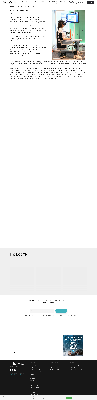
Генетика (32, 367)
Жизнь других (54, 367)
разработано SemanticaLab (15, 375)
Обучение (33, 378)
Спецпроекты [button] (52, 1)
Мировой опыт (34, 383)
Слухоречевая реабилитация (38, 372)
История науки (34, 394)
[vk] (72, 2)
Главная (34, 1)
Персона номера (75, 365)
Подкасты (57, 3)
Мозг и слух (33, 365)
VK (24, 355)
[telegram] (70, 2)
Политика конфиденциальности (16, 374)
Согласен (69, 398)
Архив (65, 3)
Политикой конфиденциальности (58, 398)
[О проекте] (12, 370)
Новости (32, 390)
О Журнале (42, 1)
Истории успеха (34, 387)
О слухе (32, 380)
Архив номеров (74, 367)
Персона (63, 1)
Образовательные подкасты (78, 369)
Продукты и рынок (35, 385)
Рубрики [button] (25, 1)
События (19, 6)
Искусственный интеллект (37, 369)
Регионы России (55, 365)
